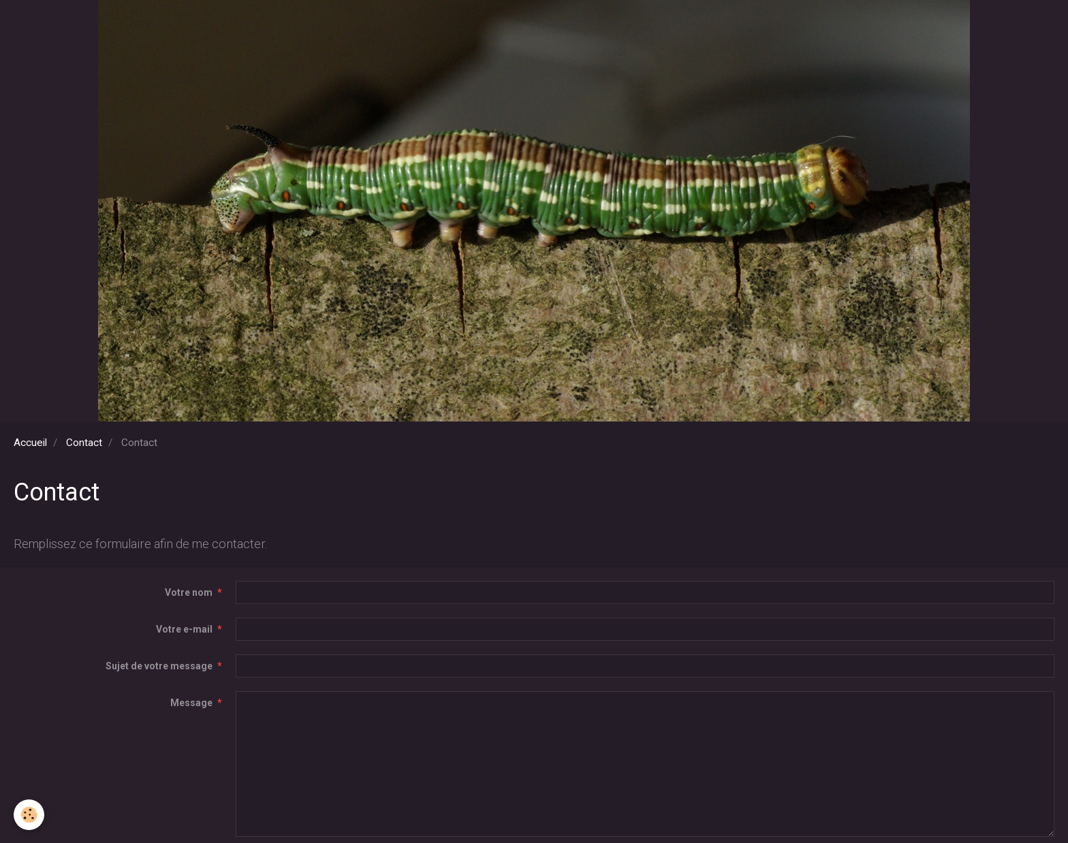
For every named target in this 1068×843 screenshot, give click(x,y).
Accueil (30, 442)
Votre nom (189, 592)
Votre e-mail (184, 629)
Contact (84, 442)
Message (191, 702)
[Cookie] (29, 814)
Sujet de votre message (159, 666)
